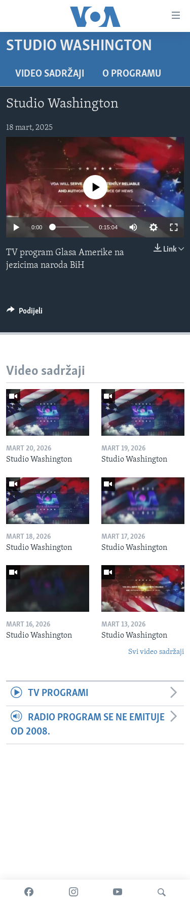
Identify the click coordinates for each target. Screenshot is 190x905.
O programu (131, 74)
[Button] (25, 313)
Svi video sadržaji (156, 652)
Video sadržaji (49, 74)
